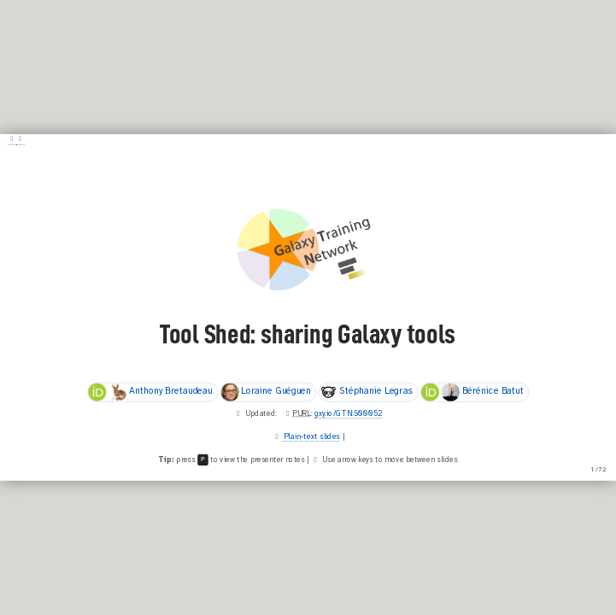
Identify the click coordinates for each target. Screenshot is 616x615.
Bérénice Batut (471, 392)
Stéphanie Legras (366, 392)
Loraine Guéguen (265, 392)
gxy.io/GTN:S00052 (348, 414)
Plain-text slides (311, 437)
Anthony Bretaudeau (150, 392)
